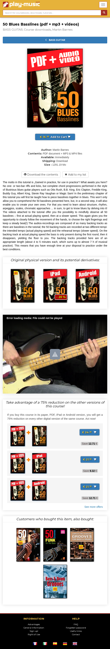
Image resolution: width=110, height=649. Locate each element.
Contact (76, 634)
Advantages (34, 624)
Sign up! (34, 631)
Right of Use (34, 634)
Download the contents (41, 174)
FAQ (76, 624)
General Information (34, 627)
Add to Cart (55, 137)
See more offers (93, 506)
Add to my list (75, 174)
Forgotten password (76, 627)
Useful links (76, 631)
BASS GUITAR (55, 40)
